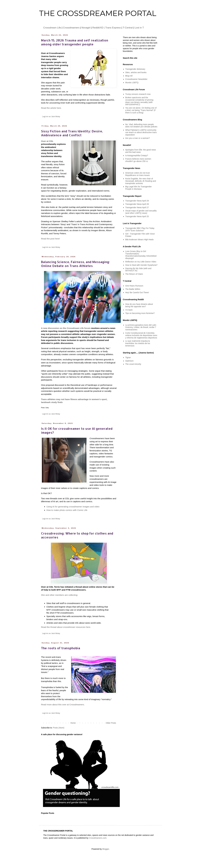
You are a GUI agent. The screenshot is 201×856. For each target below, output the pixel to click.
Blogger (105, 849)
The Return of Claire (134, 274)
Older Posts (111, 723)
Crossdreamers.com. (98, 838)
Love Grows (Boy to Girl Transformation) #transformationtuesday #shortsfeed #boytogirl (140, 254)
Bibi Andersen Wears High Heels (139, 239)
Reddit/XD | (98, 27)
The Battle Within (132, 289)
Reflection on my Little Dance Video (140, 262)
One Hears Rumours (134, 286)
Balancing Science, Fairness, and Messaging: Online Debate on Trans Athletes (75, 264)
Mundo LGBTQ (131, 82)
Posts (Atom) (58, 728)
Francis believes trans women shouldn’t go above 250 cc (138, 160)
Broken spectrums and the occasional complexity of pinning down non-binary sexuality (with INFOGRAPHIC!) (139, 101)
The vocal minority (133, 364)
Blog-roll (128, 76)
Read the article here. (51, 108)
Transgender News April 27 (137, 207)
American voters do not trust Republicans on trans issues (137, 174)
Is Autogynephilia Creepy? (136, 155)
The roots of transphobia (60, 648)
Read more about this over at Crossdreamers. (63, 704)
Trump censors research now (138, 94)
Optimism (129, 361)
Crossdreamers (71, 27)
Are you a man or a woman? (137, 138)
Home (73, 723)
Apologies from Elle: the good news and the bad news (140, 151)
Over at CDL (47, 141)
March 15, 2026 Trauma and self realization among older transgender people (74, 42)
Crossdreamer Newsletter (136, 79)
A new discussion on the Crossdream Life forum (66, 328)
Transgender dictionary (135, 69)
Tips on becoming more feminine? (140, 313)
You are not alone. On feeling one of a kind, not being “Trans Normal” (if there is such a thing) (141, 110)
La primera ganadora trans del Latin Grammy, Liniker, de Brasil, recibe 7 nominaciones (140, 327)
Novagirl (86, 27)
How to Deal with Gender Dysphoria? (141, 265)
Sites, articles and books (136, 72)
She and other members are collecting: (59, 595)
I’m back (129, 310)
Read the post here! (50, 238)
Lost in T (139, 27)
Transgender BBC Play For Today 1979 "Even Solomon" (140, 229)
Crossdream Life (52, 27)
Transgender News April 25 (137, 216)
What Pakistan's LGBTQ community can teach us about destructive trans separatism (141, 132)
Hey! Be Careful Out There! (137, 292)
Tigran (128, 357)
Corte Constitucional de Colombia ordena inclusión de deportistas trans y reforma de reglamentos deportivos (141, 335)
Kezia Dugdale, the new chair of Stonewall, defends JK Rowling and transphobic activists (140, 180)
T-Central (128, 27)
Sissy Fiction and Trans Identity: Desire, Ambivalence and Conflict (72, 133)
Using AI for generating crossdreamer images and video (73, 506)
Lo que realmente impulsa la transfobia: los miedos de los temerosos (137, 343)
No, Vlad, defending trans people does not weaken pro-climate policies (141, 125)
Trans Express (113, 27)
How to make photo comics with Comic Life (66, 510)
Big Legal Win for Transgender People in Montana (138, 187)
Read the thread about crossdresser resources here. (66, 627)
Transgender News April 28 (137, 204)
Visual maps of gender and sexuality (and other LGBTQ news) (141, 212)
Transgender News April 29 (137, 201)
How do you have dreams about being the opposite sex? (139, 305)
